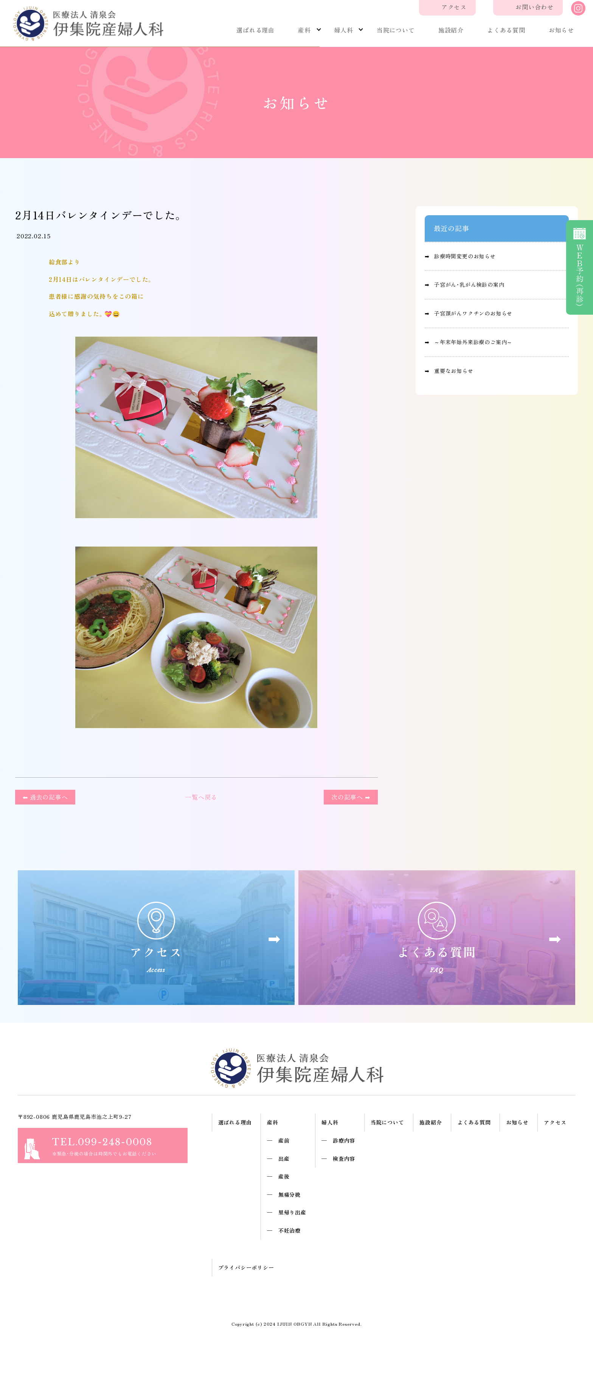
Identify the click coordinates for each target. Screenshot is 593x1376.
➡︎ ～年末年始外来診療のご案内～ (469, 342)
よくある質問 (506, 29)
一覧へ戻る (199, 796)
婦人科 (343, 29)
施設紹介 (451, 29)
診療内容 (344, 1140)
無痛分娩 (289, 1194)
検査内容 (344, 1158)
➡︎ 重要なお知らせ (449, 370)
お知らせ (561, 29)
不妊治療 (289, 1230)
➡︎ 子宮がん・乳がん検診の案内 (465, 284)
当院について (396, 29)
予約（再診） (580, 267)
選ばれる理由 (255, 29)
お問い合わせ (534, 6)
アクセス (454, 6)
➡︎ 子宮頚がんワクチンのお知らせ (469, 313)
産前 (284, 1140)
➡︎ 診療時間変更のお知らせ (460, 256)
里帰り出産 (292, 1212)
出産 (284, 1158)
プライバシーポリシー (246, 1267)
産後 (284, 1176)
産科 (304, 29)
